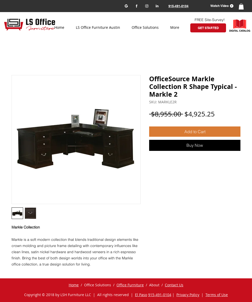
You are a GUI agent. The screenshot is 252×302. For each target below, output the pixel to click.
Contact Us (174, 284)
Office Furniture (130, 284)
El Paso (141, 294)
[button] (220, 6)
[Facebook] (136, 6)
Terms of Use (216, 294)
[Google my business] (126, 6)
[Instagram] (147, 6)
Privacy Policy (187, 294)
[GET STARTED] (208, 27)
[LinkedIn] (157, 6)
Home (74, 284)
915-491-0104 (159, 294)
